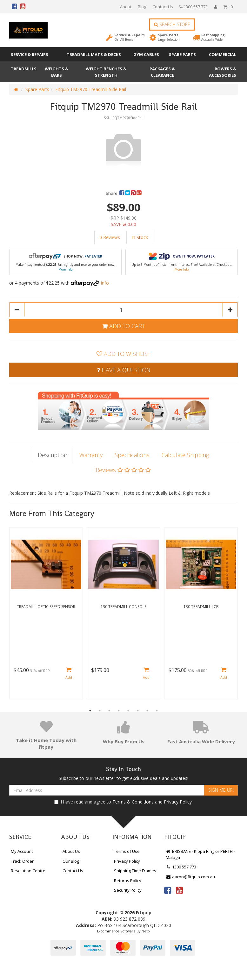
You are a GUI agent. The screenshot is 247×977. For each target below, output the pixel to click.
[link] (167, 890)
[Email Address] (106, 790)
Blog (142, 7)
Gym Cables (146, 54)
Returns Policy (127, 880)
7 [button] (147, 710)
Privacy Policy (178, 802)
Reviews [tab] (123, 470)
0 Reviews (109, 237)
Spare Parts (169, 37)
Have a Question (123, 370)
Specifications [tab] (132, 455)
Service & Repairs (129, 37)
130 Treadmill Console (123, 606)
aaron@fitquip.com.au (190, 877)
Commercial (222, 54)
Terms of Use (127, 851)
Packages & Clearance (162, 72)
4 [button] (119, 710)
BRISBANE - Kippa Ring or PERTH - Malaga (200, 854)
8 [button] (157, 710)
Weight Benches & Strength (106, 72)
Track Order (22, 861)
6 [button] (138, 710)
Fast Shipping (213, 37)
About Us (71, 851)
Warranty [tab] (91, 455)
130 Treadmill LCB (201, 606)
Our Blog (71, 861)
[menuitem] (122, 193)
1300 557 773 (193, 7)
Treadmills (24, 69)
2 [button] (100, 710)
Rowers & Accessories (222, 72)
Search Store (172, 24)
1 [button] (90, 710)
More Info (65, 269)
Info (105, 283)
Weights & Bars (56, 72)
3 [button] (109, 710)
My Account (22, 851)
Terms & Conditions (133, 802)
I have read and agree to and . (123, 802)
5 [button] (128, 710)
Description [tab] (52, 455)
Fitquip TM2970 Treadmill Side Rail (90, 89)
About (125, 7)
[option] (123, 148)
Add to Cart (123, 326)
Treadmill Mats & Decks (94, 54)
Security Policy (128, 890)
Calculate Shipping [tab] (185, 455)
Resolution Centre (28, 871)
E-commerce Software (116, 931)
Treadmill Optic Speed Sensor (46, 606)
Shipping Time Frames (135, 871)
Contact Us (162, 7)
